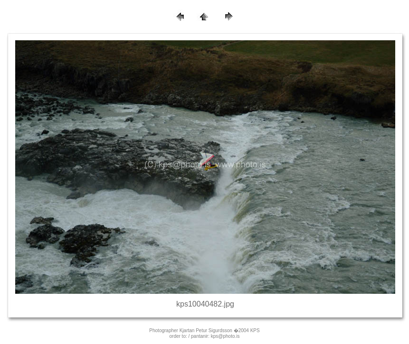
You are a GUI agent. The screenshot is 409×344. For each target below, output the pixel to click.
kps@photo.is (225, 336)
